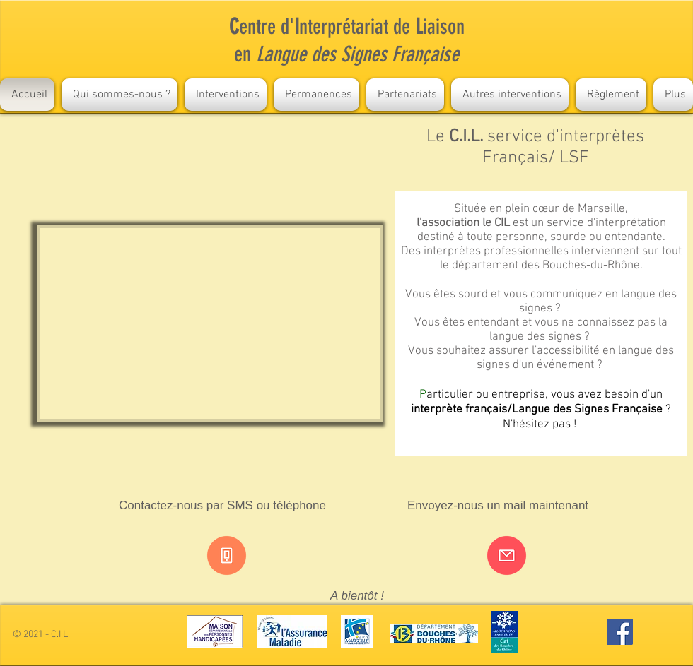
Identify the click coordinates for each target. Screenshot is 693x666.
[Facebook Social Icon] (620, 632)
